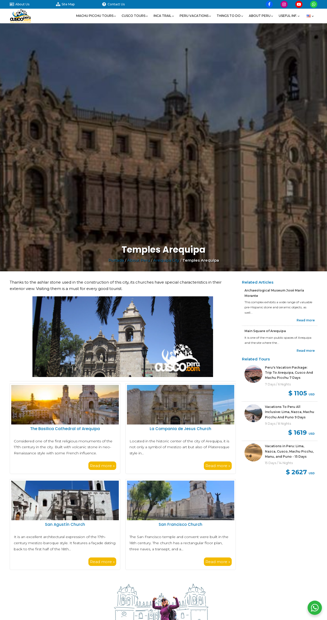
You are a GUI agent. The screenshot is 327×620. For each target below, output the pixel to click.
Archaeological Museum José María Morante (274, 292)
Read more (306, 320)
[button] (96, 16)
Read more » (102, 465)
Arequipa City (166, 260)
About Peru (138, 260)
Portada (116, 260)
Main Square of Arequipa (265, 331)
